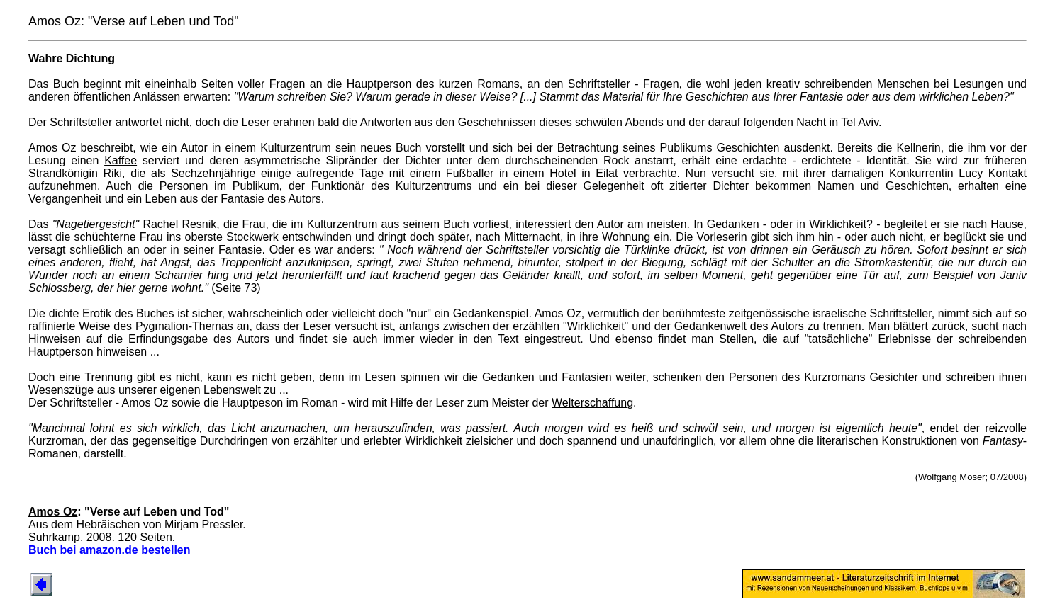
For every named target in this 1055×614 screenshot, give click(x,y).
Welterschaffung (592, 403)
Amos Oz (52, 512)
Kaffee (120, 160)
